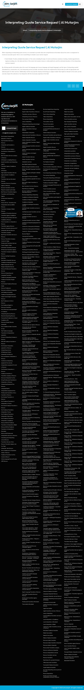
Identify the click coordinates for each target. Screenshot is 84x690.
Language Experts (5, 388)
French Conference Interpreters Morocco (50, 310)
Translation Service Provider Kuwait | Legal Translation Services (72, 472)
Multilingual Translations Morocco (30, 249)
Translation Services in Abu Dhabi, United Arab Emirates (72, 372)
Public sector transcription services (72, 116)
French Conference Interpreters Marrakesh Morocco (50, 317)
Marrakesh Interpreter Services (8, 260)
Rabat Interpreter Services (7, 264)
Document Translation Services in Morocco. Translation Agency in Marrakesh (30, 478)
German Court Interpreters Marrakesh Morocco (52, 344)
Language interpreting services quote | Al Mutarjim (52, 599)
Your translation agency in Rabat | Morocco (30, 393)
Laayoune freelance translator (50, 591)
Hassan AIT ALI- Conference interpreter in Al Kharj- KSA (73, 454)
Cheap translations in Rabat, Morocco (52, 247)
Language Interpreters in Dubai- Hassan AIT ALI (71, 245)
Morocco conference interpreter (50, 650)
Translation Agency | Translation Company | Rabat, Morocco (29, 314)
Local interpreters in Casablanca (50, 619)
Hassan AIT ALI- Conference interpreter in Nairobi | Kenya (73, 571)
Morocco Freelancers (6, 288)
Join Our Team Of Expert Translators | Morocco (31, 506)
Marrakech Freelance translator (50, 630)
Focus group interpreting (28, 119)
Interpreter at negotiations (70, 163)
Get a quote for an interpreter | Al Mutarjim (51, 205)
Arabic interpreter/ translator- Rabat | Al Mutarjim (31, 143)
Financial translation (48, 216)
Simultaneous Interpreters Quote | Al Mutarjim (72, 629)
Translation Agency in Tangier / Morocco (52, 588)
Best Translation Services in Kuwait (72, 489)
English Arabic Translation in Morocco (30, 111)
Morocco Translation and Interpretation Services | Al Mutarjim (52, 268)
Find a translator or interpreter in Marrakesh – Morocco (51, 467)
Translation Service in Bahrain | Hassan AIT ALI (73, 500)
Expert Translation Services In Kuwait (72, 483)
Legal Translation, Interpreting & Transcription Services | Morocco (29, 364)
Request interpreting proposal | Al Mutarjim (72, 613)
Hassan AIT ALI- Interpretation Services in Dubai (73, 230)
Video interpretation (48, 116)
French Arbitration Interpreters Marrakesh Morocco (50, 314)
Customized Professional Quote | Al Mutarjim (51, 129)
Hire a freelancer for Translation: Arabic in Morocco (31, 239)
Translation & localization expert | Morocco (30, 453)
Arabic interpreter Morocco (28, 137)
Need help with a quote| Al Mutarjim (51, 660)
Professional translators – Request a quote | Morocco (30, 539)
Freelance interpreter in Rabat (50, 182)
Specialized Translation (69, 660)
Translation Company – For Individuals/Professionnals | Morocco (51, 456)
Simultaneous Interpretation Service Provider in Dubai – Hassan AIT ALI (72, 259)
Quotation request (71, 4)
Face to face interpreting (49, 114)
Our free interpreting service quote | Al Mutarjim (52, 670)
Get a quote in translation (70, 126)
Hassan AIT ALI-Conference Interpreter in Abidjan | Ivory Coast (73, 567)
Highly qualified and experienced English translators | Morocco (52, 561)
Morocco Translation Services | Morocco (31, 421)
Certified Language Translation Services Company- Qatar (73, 389)
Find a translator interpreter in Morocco (52, 166)
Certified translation (27, 214)
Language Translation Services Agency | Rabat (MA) (31, 400)
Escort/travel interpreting (49, 111)
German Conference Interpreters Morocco (51, 334)
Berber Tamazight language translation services (31, 169)
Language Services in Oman (70, 534)
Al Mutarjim (4, 170)
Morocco (3, 177)
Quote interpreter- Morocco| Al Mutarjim (71, 584)
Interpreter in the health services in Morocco (51, 554)
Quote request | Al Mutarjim (70, 587)
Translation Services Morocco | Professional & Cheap (50, 279)
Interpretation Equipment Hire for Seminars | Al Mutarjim (72, 145)
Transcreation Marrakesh (28, 604)
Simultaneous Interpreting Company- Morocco (51, 398)
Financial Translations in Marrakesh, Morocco (30, 497)
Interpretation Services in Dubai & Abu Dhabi (73, 274)
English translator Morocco (49, 147)
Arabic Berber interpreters (28, 132)
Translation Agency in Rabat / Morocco (31, 474)
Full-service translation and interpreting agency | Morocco (29, 356)
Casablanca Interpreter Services (8, 262)
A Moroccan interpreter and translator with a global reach (52, 532)
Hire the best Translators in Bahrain (72, 503)
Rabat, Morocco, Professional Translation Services (50, 226)
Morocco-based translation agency (30, 494)
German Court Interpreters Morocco (51, 341)
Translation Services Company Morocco (31, 266)
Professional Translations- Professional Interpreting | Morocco (31, 273)
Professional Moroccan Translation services (30, 532)
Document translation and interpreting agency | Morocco (52, 460)
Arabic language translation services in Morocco (31, 146)
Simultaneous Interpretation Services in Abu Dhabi (73, 346)
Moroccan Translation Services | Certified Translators (29, 561)
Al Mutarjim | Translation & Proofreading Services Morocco (52, 547)
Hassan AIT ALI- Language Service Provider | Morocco (51, 565)
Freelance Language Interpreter (8, 277)
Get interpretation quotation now (72, 581)
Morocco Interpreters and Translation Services (30, 487)
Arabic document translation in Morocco (31, 135)
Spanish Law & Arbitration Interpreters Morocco (52, 361)
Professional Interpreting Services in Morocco (51, 264)
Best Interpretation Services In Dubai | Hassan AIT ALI (73, 285)
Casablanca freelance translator (29, 199)
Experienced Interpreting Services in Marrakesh (51, 435)
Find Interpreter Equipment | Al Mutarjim (50, 169)
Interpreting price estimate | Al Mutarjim (71, 190)
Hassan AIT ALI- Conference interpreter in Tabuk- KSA (73, 458)
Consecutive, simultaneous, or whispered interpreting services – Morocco (51, 479)
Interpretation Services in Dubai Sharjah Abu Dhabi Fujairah (73, 321)
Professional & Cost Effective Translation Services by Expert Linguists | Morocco (31, 303)
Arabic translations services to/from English (30, 550)
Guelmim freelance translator (71, 131)
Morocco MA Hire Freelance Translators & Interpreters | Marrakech (7, 429)
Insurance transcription (48, 126)
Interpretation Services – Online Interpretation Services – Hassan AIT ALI (73, 251)
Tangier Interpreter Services (7, 266)
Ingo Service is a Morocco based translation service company (29, 263)
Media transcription (47, 633)
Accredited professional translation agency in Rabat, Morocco (30, 353)
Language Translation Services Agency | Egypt (73, 550)
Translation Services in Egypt (70, 541)
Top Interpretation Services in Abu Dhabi (73, 302)
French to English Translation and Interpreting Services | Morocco (51, 413)
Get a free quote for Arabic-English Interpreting (51, 194)
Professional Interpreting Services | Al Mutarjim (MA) (52, 271)
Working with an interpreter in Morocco (31, 509)
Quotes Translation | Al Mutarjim (71, 597)
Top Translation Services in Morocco (30, 260)
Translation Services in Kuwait (71, 478)
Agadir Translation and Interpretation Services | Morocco (52, 558)
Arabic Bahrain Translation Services (72, 513)
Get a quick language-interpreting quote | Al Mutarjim (51, 201)
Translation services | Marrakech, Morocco (29, 435)
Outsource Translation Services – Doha (73, 417)
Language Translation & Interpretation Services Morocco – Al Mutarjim (31, 367)
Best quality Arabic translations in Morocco (30, 183)
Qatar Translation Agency (70, 394)
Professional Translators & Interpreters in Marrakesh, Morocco (52, 449)
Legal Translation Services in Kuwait (72, 480)
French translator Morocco (49, 191)
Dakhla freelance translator (49, 132)
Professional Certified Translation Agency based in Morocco (30, 517)
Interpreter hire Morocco (7, 354)
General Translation (47, 219)
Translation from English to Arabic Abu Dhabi (73, 368)
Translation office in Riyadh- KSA (71, 429)
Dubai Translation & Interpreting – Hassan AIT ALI (72, 267)
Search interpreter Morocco (49, 582)
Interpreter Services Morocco (8, 230)
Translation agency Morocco (7, 226)
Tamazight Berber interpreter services (73, 652)
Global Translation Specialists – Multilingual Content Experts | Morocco (31, 298)
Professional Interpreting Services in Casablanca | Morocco (51, 250)
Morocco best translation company (51, 647)
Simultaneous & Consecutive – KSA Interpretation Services (72, 469)
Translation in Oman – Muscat (71, 525)
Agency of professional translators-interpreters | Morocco (51, 365)
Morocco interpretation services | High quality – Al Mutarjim (73, 227)
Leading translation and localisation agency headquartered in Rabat (30, 318)
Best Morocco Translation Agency (9, 192)
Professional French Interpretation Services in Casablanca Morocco (51, 431)
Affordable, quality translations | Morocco (29, 310)
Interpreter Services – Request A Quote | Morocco (52, 378)
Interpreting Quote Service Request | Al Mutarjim (32, 47)
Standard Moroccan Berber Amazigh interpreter (72, 636)
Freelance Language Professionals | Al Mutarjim (52, 185)
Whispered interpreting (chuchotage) (31, 124)
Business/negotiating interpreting (30, 194)
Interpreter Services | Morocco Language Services (29, 327)
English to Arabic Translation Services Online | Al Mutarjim (30, 564)
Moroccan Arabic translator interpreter (52, 642)
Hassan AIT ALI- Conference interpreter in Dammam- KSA (73, 443)
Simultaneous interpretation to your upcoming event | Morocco (51, 409)
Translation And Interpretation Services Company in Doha (73, 414)
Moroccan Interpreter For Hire (8, 377)
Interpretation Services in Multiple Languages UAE (72, 361)
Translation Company (6, 232)
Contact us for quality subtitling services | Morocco (29, 585)
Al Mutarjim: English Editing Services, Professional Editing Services (30, 471)
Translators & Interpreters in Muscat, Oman (72, 531)
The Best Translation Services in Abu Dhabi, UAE (72, 357)
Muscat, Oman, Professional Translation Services (73, 522)
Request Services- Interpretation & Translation (72, 617)
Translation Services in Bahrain (71, 491)
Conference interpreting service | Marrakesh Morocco (51, 445)
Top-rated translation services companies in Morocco (29, 387)
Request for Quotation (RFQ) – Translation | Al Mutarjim (71, 610)
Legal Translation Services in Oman (72, 528)
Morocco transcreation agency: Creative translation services (31, 371)
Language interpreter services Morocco (52, 596)
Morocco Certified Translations (8, 256)
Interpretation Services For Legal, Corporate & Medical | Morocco (51, 496)
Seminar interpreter (68, 624)
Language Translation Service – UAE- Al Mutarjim (73, 309)
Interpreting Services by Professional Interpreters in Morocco (51, 453)
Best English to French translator (29, 176)
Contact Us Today (5, 241)
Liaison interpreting (26, 121)
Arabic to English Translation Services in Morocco (31, 543)
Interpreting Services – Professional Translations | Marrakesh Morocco (51, 442)
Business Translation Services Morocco (31, 567)
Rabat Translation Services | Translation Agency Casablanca (31, 342)
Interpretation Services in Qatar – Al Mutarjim (72, 408)
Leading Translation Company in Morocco (50, 605)
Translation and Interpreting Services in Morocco (52, 372)
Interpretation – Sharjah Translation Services (72, 375)
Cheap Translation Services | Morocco (30, 390)
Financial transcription (48, 124)
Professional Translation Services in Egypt (72, 547)
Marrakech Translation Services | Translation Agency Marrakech (29, 378)
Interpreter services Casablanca (71, 168)
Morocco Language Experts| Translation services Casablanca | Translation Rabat (31, 457)
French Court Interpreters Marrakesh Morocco (51, 323)
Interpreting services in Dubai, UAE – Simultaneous (72, 354)
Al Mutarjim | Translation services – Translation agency (30, 321)
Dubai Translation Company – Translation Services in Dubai (71, 305)
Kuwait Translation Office (70, 475)
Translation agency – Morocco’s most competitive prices (30, 411)
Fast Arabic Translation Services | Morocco (29, 595)
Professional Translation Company (72, 576)
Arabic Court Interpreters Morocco (51, 301)
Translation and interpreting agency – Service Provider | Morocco (31, 431)
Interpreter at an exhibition (70, 160)
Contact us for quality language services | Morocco (29, 574)
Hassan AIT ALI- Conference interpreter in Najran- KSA (73, 465)
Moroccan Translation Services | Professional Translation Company (30, 521)
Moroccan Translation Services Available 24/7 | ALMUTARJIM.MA (52, 585)
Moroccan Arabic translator (49, 640)
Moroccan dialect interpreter (50, 645)
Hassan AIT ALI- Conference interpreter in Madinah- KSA (73, 440)
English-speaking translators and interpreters (51, 150)
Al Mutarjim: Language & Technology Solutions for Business (30, 460)
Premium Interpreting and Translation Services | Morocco (52, 500)
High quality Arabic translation (71, 134)
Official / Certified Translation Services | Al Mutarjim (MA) (31, 536)
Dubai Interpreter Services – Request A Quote (73, 277)
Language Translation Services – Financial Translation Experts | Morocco (52, 233)
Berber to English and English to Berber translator (31, 173)
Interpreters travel (68, 173)
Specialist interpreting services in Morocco (72, 221)
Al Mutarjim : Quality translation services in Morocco (50, 540)
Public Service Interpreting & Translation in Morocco (52, 483)
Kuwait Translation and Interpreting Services (72, 486)
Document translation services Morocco (52, 135)
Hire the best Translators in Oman (72, 536)
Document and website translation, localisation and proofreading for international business (30, 483)
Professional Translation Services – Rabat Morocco (30, 374)
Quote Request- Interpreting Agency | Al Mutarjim (73, 590)
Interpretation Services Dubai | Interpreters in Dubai (71, 312)
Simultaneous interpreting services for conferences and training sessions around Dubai (73, 317)
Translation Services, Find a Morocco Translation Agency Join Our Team (8, 444)
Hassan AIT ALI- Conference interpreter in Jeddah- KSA (73, 432)
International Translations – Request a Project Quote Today (52, 253)
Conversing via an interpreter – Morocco (50, 572)
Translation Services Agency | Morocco (31, 324)
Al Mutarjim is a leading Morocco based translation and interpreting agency (9, 162)
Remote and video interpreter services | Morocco (52, 487)
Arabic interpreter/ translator (29, 140)
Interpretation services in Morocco (72, 156)
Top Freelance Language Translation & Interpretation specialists (7, 333)
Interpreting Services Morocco (8, 313)
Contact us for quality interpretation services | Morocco (30, 589)
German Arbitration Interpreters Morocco (50, 327)
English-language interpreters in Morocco (50, 385)
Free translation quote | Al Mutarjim (51, 180)
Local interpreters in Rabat (49, 624)
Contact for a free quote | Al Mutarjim (31, 226)
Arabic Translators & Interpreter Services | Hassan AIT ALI (71, 288)
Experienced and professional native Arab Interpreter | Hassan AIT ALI (72, 292)
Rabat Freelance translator (70, 600)
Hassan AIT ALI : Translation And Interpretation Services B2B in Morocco (8, 205)
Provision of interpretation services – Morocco (51, 389)
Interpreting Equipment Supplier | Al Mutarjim (72, 187)
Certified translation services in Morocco (29, 217)
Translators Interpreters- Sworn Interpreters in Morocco (50, 474)
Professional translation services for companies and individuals (30, 491)
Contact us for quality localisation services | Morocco (30, 581)
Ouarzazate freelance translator (50, 665)
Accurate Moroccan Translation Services (73, 224)
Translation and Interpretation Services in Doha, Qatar (73, 405)
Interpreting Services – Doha (70, 378)
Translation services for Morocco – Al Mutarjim (51, 511)
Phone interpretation (48, 119)
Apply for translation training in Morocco (29, 129)
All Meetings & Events (6, 352)
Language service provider (28, 109)
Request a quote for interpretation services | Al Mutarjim (72, 603)
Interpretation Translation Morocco (72, 158)
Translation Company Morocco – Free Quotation (51, 536)
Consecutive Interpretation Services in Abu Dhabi (73, 343)
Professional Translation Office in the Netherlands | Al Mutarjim (30, 571)
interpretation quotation (70, 151)
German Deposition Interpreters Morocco (50, 331)
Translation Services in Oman (71, 539)
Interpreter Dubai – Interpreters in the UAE (73, 238)
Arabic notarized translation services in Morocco (31, 150)
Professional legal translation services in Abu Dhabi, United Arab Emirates (73, 365)
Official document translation (50, 662)
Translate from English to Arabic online (73, 334)
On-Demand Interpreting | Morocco (51, 392)
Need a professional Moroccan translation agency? (29, 546)
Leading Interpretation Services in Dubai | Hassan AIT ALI (73, 281)
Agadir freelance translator (28, 126)
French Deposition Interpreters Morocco (52, 307)
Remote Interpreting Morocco (8, 315)
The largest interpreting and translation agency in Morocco (52, 576)
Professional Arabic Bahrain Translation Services (73, 510)
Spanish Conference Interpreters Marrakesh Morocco (50, 351)
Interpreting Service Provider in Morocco (52, 490)
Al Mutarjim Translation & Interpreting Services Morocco (31, 418)
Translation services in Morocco (29, 114)
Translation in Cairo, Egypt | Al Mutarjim (73, 544)
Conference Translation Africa (71, 553)
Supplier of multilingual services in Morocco (51, 471)
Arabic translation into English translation (29, 154)
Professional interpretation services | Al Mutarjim (52, 282)
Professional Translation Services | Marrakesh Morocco (30, 291)
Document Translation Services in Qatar (73, 420)
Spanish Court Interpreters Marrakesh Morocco (52, 357)
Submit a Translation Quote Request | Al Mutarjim (73, 640)
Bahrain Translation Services (70, 497)
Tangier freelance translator (70, 654)
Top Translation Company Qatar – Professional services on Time (72, 397)
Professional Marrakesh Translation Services (51, 543)
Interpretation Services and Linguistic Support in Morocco (51, 522)
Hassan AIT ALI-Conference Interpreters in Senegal (73, 560)
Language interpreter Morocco (50, 593)
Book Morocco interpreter (28, 188)
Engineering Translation (48, 214)
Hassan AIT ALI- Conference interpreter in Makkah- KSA (73, 436)
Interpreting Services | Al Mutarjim (51, 375)
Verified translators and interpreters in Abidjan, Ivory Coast (73, 556)
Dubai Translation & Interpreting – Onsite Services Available (72, 263)
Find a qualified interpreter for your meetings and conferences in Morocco (52, 293)
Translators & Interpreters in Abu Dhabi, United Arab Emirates (73, 339)
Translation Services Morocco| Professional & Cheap (50, 222)
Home (25, 30)
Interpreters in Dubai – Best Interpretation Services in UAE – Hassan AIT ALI (73, 255)
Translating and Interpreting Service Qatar (72, 426)
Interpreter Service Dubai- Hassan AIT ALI (73, 328)
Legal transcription (47, 608)
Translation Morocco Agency (7, 149)
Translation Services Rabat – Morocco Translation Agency (30, 257)
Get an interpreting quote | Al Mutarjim (73, 129)
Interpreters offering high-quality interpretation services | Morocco (51, 503)
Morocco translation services (50, 655)
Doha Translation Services (70, 392)
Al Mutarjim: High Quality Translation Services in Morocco (30, 439)
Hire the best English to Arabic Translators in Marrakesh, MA (50, 229)
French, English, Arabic (6, 245)
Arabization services (27, 161)
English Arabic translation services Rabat (51, 140)
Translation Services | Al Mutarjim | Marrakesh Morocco (30, 414)
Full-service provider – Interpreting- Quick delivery (51, 569)
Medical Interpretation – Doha (71, 411)
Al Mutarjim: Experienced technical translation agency (30, 349)
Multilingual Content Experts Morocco (31, 252)
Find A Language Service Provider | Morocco (30, 307)
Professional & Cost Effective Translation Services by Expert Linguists (31, 284)
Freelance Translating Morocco (8, 294)
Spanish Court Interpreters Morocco (51, 354)
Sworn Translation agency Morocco (72, 643)
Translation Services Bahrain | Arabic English (72, 494)
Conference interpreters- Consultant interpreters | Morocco (51, 507)
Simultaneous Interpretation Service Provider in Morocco (51, 514)
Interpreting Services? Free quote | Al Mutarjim (72, 204)
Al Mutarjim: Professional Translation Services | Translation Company (30, 503)
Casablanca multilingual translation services (30, 205)
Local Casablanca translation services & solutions (52, 616)
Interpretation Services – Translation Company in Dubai (72, 299)
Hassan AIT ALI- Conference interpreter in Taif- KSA (73, 447)
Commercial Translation (27, 236)
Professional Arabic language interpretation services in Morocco (51, 676)
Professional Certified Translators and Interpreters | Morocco (52, 417)
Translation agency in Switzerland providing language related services (51, 529)
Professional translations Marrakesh (30, 601)
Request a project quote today (8, 189)
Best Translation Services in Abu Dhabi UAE (73, 350)
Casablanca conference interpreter (30, 197)
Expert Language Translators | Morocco (31, 592)
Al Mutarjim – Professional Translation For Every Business (31, 407)
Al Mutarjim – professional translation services (52, 244)
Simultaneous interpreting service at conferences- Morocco (51, 402)
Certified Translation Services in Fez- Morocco (51, 240)
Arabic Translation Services (28, 157)
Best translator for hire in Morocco (30, 186)
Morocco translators (48, 657)
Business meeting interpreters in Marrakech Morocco (29, 191)
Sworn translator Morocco (70, 646)
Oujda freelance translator (49, 667)
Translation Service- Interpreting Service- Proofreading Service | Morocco (52, 464)
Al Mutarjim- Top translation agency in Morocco (52, 289)
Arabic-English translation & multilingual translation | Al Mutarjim (51, 236)
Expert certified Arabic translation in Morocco (51, 156)
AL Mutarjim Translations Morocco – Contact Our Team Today (30, 277)
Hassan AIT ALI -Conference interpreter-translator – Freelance (72, 296)
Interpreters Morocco (69, 170)
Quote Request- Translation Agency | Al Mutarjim (73, 594)
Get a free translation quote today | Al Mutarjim (52, 198)
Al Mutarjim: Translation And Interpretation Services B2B (28, 346)
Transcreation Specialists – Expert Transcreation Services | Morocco (30, 528)
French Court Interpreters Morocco (51, 320)
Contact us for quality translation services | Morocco (30, 578)
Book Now (3, 258)
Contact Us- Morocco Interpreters (30, 231)
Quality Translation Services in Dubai (72, 331)
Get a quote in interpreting (49, 211)
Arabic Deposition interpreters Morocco (52, 299)
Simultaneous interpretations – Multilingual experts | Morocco (29, 554)
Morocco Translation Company (8, 239)
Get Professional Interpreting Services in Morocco (52, 424)
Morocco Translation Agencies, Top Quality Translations (30, 331)
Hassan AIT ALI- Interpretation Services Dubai (73, 234)
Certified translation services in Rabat (31, 220)
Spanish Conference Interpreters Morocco (50, 348)
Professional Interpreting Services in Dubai (72, 241)
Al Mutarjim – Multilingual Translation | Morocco (52, 518)
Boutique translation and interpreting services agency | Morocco (31, 404)
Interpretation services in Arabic (71, 153)
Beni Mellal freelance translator (29, 164)
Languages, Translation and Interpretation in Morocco (49, 550)
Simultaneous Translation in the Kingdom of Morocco (50, 261)
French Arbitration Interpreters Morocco (50, 304)
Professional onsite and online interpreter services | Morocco (50, 438)
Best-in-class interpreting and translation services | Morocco (29, 464)
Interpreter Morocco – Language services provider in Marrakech (50, 579)
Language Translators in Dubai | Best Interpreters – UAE (72, 270)
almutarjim (66, 688)
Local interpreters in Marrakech (50, 622)
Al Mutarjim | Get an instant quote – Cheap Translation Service (51, 257)
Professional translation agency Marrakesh (29, 598)
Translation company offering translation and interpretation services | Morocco (31, 513)
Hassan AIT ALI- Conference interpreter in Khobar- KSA (73, 451)
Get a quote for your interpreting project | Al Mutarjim (51, 208)
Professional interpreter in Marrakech (73, 574)
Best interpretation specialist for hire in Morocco (31, 179)
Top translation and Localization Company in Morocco (71, 657)
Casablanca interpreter (27, 202)
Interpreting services (6, 350)
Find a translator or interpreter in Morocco (51, 382)
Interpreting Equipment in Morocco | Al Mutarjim (73, 176)
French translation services (49, 188)
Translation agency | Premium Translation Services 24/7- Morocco (30, 338)
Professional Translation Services (8, 243)
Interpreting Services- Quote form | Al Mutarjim (73, 200)
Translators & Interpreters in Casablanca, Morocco (49, 275)
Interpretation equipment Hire (8, 390)
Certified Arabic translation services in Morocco (31, 208)
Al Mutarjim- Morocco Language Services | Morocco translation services (31, 424)
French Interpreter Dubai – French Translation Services (72, 325)
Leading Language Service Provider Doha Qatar (72, 385)
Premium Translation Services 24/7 (9, 228)
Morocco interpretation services (50, 652)
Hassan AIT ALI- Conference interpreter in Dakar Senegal (73, 564)
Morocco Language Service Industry (30, 254)
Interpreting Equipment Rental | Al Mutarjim (72, 183)
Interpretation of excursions (70, 148)
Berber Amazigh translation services (30, 166)
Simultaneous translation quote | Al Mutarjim (72, 633)
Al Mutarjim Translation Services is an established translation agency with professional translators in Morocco (30, 383)
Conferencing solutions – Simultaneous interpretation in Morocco (52, 395)
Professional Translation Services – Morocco (30, 360)
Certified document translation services (31, 211)
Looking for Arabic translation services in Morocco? (52, 627)
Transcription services (48, 121)
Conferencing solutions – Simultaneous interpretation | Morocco (52, 406)
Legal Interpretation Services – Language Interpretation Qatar (71, 382)
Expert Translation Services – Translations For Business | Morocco (30, 280)
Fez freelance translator (48, 161)
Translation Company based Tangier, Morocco (30, 396)
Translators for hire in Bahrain (71, 516)
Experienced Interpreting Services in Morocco (51, 427)
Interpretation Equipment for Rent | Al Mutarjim (73, 142)
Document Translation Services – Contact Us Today (29, 269)
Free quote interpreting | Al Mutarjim (51, 177)
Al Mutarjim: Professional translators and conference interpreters (51, 286)
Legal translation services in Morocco (51, 611)
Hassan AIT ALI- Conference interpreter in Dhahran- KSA (73, 461)
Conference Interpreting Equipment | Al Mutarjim (31, 223)
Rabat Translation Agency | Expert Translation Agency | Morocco (30, 287)
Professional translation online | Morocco (29, 449)
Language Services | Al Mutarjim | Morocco (50, 525)
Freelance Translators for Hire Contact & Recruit (31, 243)
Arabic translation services (28, 159)
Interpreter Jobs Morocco (7, 448)
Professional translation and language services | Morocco (31, 295)
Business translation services (8, 187)
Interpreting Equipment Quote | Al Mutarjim (72, 179)
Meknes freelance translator (49, 637)
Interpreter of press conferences (71, 165)
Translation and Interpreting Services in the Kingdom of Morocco (52, 368)
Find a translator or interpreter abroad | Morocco (31, 335)
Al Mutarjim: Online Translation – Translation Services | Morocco (50, 493)
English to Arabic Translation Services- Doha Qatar (73, 423)
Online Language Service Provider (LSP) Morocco (31, 246)
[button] (80, 4)
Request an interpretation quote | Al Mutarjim (72, 606)
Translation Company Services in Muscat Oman (73, 519)
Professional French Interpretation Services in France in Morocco (51, 420)
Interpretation (67, 138)
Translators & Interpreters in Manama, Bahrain (73, 506)
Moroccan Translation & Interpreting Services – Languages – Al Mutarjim (30, 557)
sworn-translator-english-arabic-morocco (72, 649)
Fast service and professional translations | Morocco (29, 428)
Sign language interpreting (70, 121)
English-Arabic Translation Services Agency (30, 525)
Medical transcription (48, 635)
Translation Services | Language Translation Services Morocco (29, 442)
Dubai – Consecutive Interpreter (71, 248)
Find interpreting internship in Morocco (52, 172)
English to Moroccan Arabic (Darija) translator (51, 144)
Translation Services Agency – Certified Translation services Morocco (31, 446)
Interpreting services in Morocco (29, 116)
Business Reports (26, 233)
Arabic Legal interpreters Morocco (51, 296)
